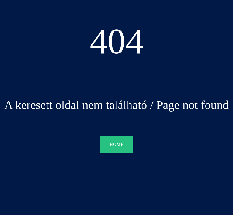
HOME (116, 144)
